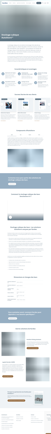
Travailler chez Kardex (19, 418)
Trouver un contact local (34, 418)
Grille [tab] (12, 134)
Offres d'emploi (18, 420)
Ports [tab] (39, 134)
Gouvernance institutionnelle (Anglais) (7, 419)
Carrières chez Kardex (19, 416)
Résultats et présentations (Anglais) (7, 427)
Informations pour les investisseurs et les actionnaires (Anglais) (7, 417)
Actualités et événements (5, 428)
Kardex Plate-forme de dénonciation (36, 422)
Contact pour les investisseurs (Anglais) (37, 420)
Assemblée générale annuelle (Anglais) (7, 423)
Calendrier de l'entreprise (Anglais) (6, 425)
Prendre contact (33, 416)
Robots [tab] (30, 134)
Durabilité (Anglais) (4, 421)
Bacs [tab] (20, 134)
